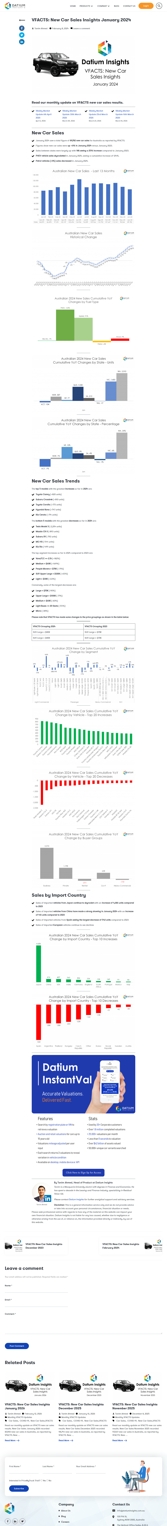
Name (8, 1285)
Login (146, 5)
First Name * (15, 1466)
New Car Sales (38, 1420)
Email (8, 1299)
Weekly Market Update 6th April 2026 (43, 114)
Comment (10, 1313)
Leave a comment (81, 28)
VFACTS (49, 1420)
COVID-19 (24, 1420)
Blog (116, 6)
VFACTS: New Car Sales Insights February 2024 (132, 1246)
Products (85, 6)
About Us (65, 1510)
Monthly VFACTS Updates (20, 1417)
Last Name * (48, 1466)
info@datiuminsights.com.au (128, 1510)
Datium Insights (76, 1199)
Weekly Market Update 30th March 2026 (71, 114)
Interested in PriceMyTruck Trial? (24, 1480)
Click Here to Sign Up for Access (83, 1172)
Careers (65, 1521)
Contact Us (129, 6)
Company (102, 6)
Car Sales (13, 1420)
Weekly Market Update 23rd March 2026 (98, 114)
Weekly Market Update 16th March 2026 (125, 114)
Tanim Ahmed (41, 28)
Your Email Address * (86, 1466)
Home (73, 6)
